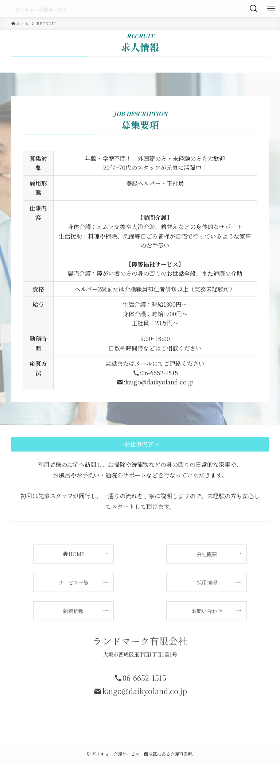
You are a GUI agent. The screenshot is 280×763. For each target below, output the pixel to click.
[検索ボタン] (253, 9)
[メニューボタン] (271, 9)
